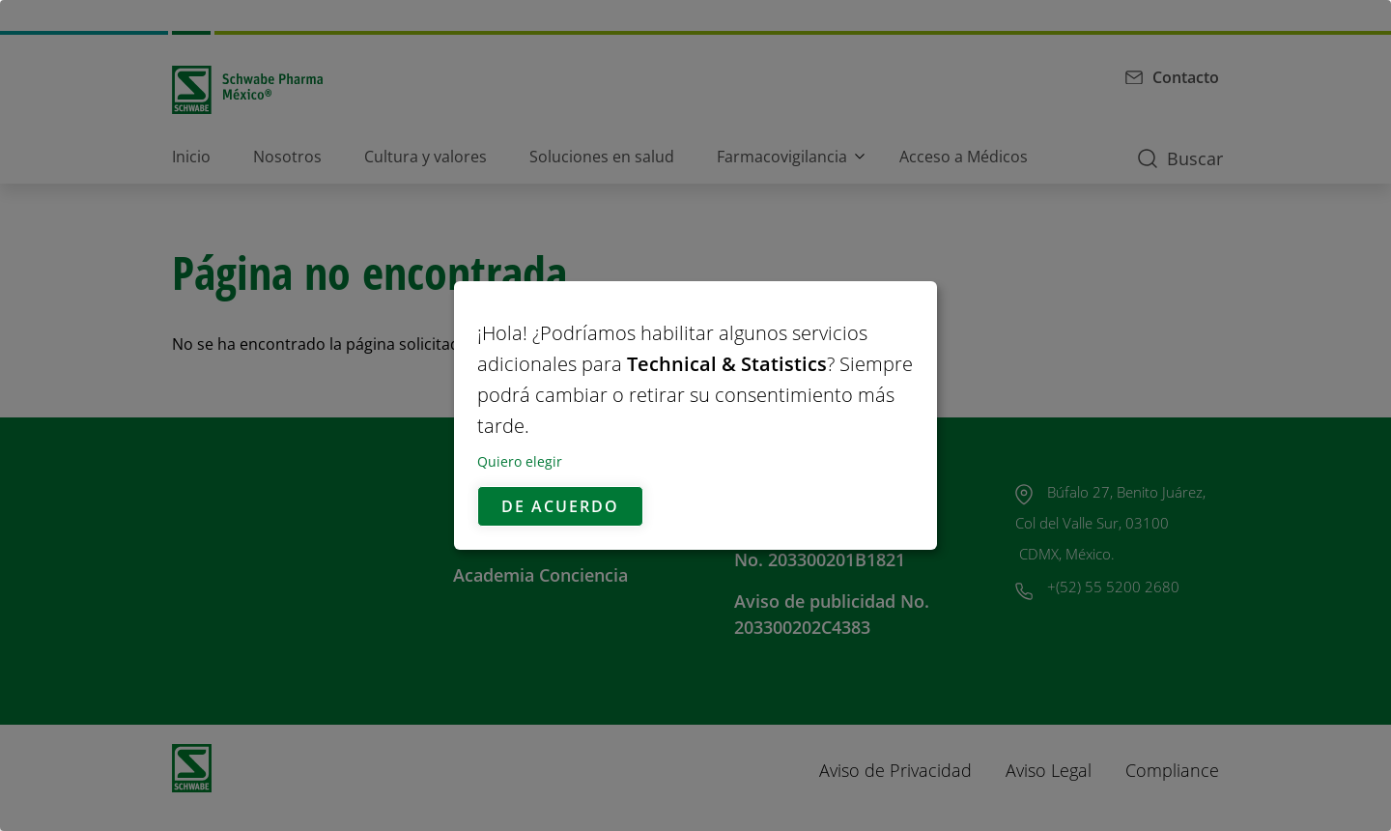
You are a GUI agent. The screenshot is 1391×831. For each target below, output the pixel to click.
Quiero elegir (519, 461)
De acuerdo (560, 506)
